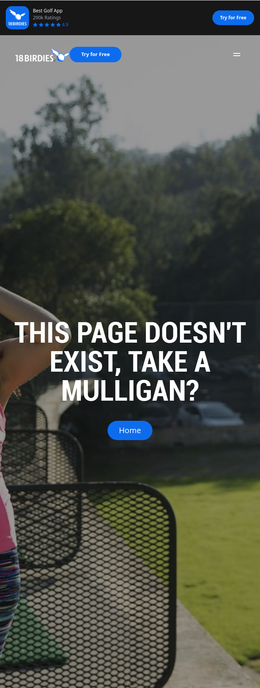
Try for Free (233, 17)
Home (130, 430)
